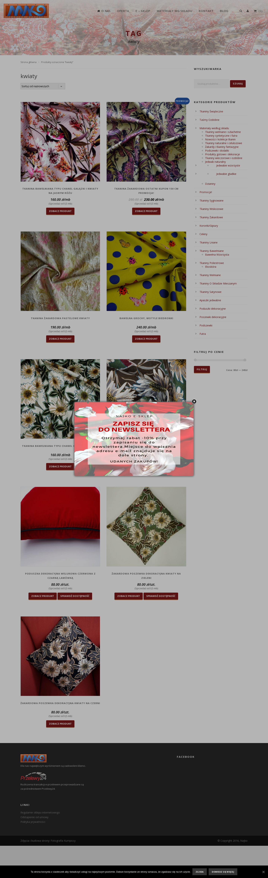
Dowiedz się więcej (223, 871)
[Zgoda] (263, 872)
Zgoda (200, 871)
